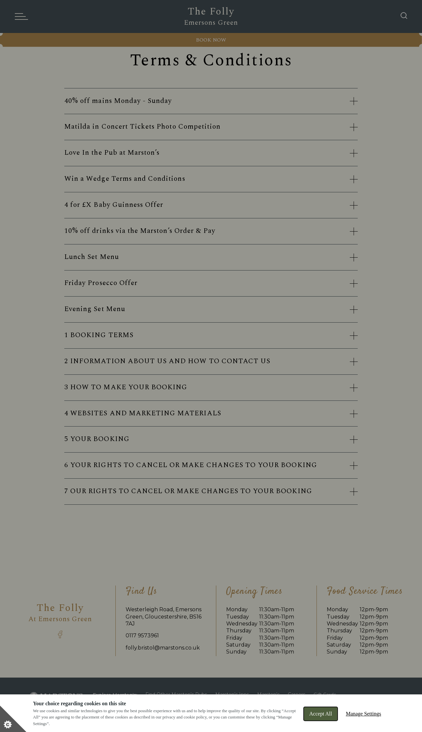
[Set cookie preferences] (13, 719)
